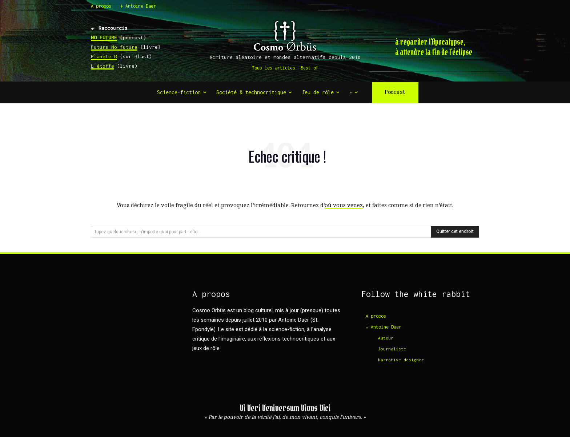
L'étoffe (102, 66)
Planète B (104, 56)
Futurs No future (114, 47)
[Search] (455, 232)
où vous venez (344, 204)
